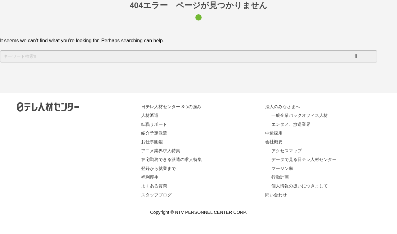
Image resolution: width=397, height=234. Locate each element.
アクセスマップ (286, 150)
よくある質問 (154, 185)
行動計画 (280, 177)
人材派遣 (149, 115)
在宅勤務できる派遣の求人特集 (171, 159)
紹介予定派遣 (154, 133)
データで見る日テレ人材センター (304, 159)
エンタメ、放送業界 (290, 124)
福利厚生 (149, 177)
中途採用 (274, 133)
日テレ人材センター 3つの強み (171, 106)
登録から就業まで (158, 168)
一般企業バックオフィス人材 (299, 115)
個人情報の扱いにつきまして (299, 185)
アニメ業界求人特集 (160, 150)
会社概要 (274, 141)
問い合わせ (276, 194)
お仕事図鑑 (152, 141)
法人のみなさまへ (282, 106)
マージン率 (282, 168)
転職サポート (154, 124)
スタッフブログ (156, 194)
